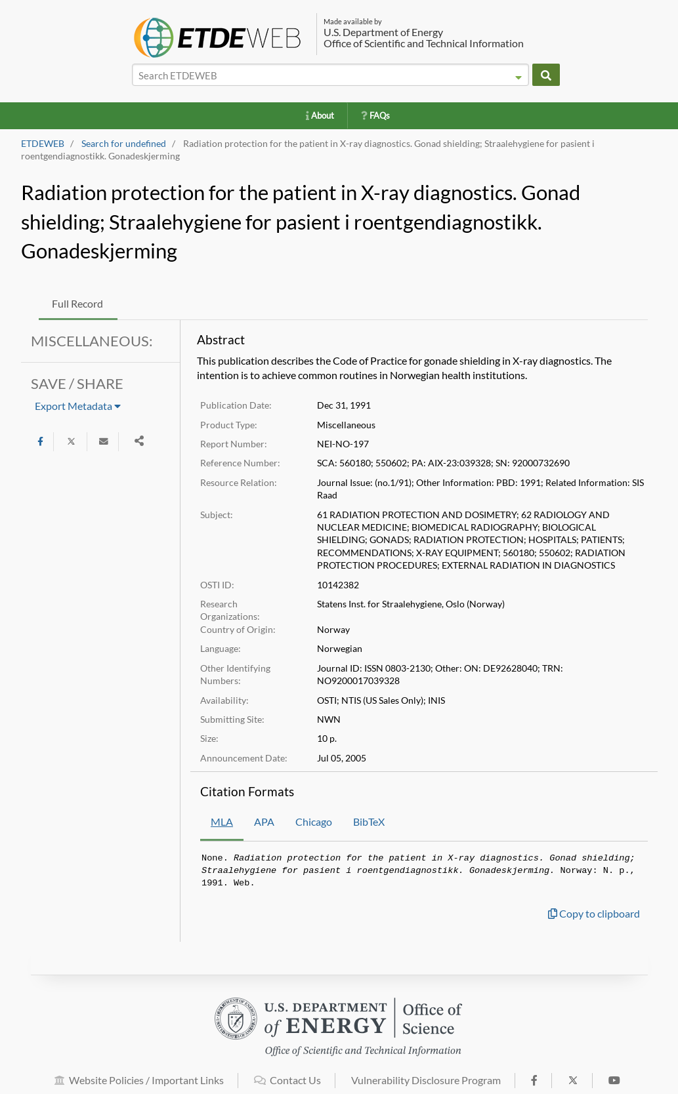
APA (264, 821)
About (320, 115)
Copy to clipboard (594, 913)
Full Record (77, 303)
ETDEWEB (42, 143)
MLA (222, 821)
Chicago (313, 821)
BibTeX (369, 821)
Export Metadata (78, 405)
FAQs (375, 115)
